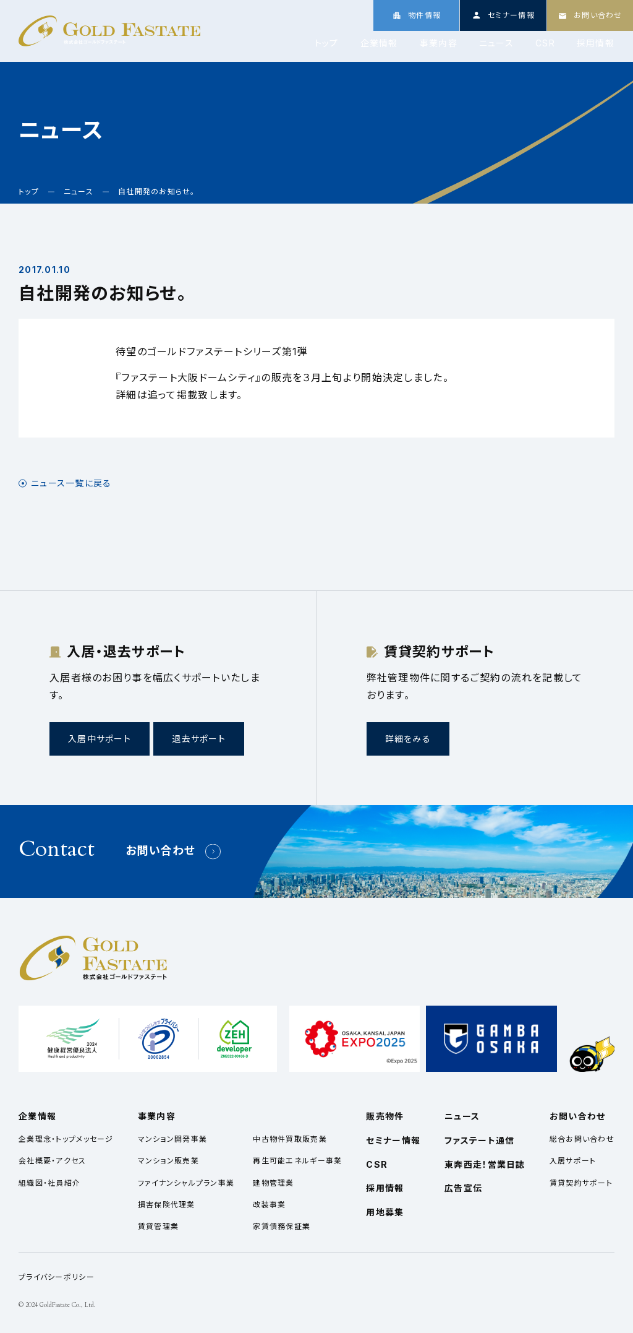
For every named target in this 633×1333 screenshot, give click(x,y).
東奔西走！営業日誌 (484, 1164)
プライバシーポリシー (57, 1277)
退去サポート (199, 738)
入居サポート (573, 1160)
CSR (545, 43)
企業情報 (379, 43)
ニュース (496, 43)
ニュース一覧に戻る (71, 483)
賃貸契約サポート (581, 1183)
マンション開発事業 (173, 1139)
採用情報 (595, 43)
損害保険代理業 (166, 1204)
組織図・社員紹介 (49, 1183)
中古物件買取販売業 (290, 1139)
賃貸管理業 (158, 1226)
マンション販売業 (168, 1160)
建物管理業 (273, 1183)
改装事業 (269, 1204)
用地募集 (385, 1212)
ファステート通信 (479, 1140)
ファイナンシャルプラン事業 (186, 1183)
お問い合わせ (160, 850)
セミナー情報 (393, 1140)
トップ (327, 43)
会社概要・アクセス (53, 1160)
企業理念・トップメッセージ (66, 1139)
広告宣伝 (463, 1188)
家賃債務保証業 (281, 1226)
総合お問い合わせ (582, 1139)
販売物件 (385, 1116)
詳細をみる (408, 738)
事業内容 (438, 43)
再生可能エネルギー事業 (297, 1160)
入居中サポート (99, 738)
